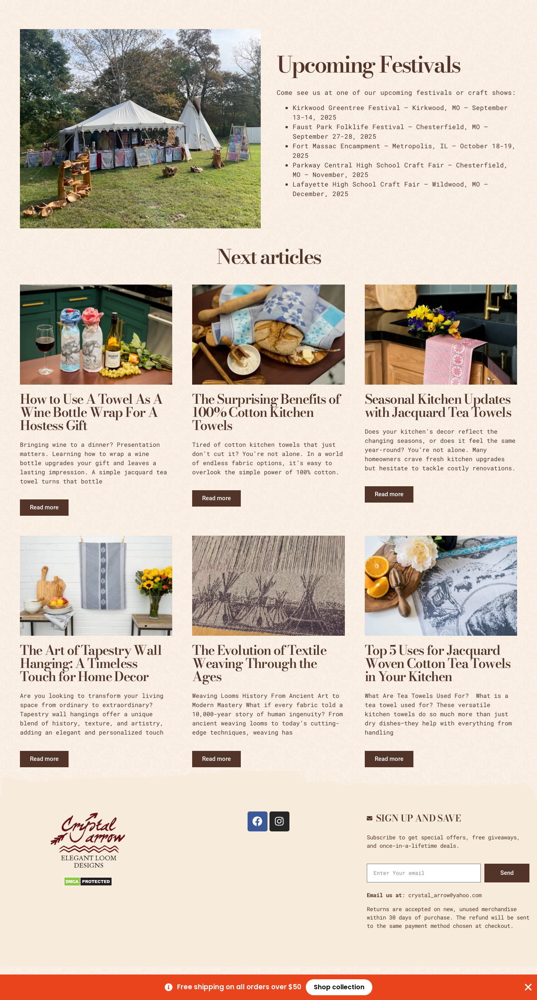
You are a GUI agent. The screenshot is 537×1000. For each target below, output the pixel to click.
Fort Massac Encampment (336, 145)
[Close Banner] (528, 987)
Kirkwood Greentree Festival (346, 107)
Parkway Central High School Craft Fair (368, 165)
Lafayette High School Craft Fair (356, 184)
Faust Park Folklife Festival (348, 126)
